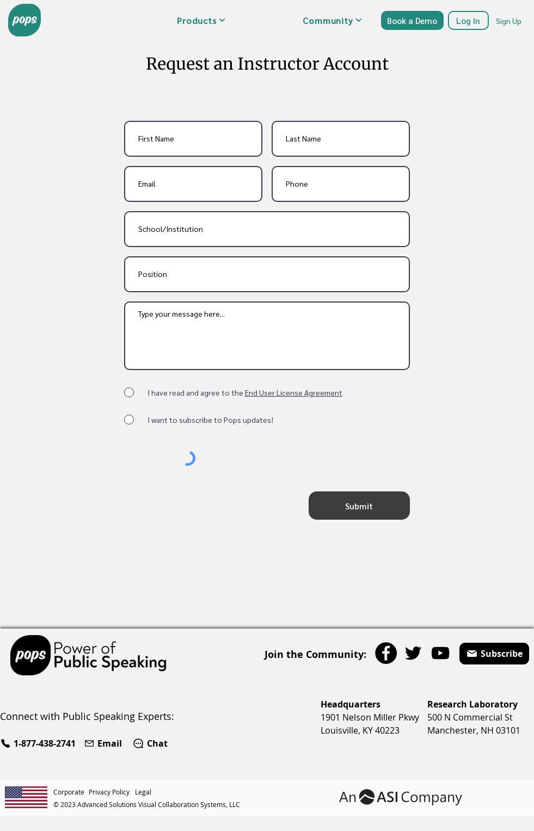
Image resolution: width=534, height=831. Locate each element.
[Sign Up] (509, 20)
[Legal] (144, 791)
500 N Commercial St (470, 717)
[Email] (104, 743)
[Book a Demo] (412, 20)
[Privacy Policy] (112, 791)
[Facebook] (386, 653)
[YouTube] (440, 653)
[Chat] (150, 743)
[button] (201, 20)
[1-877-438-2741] (39, 743)
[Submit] (359, 505)
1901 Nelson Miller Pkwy (370, 717)
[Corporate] (71, 791)
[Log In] (468, 20)
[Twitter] (413, 653)
